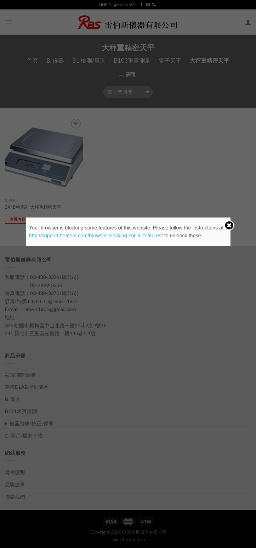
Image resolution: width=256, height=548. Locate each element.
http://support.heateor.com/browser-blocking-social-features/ (96, 235)
